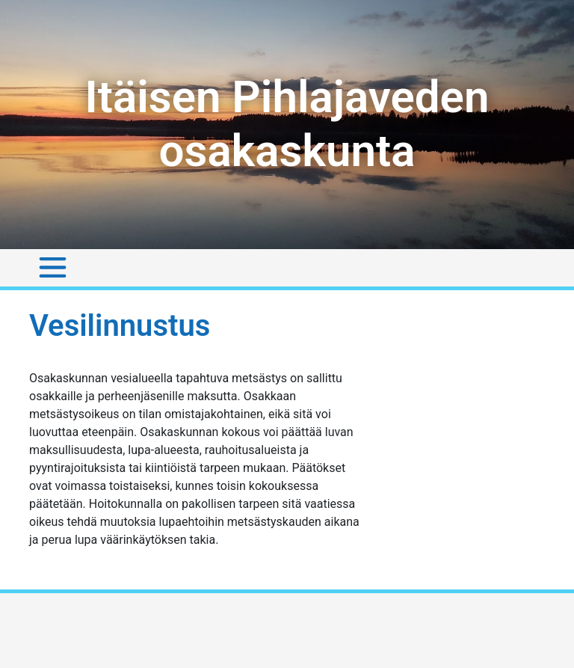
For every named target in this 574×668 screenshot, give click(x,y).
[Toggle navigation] (52, 267)
